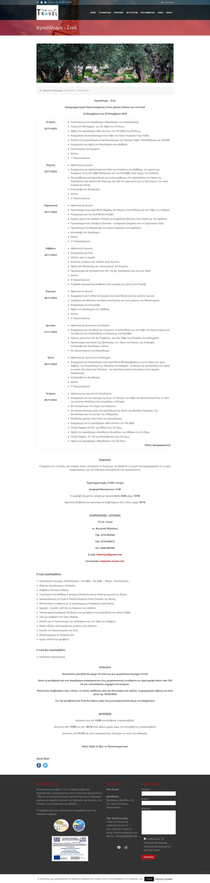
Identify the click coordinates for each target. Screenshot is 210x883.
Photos (169, 13)
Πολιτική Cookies (163, 878)
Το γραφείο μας (105, 13)
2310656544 (168, 2)
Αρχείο (160, 13)
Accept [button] (149, 879)
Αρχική (93, 13)
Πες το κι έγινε (132, 13)
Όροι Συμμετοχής (148, 13)
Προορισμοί (118, 13)
